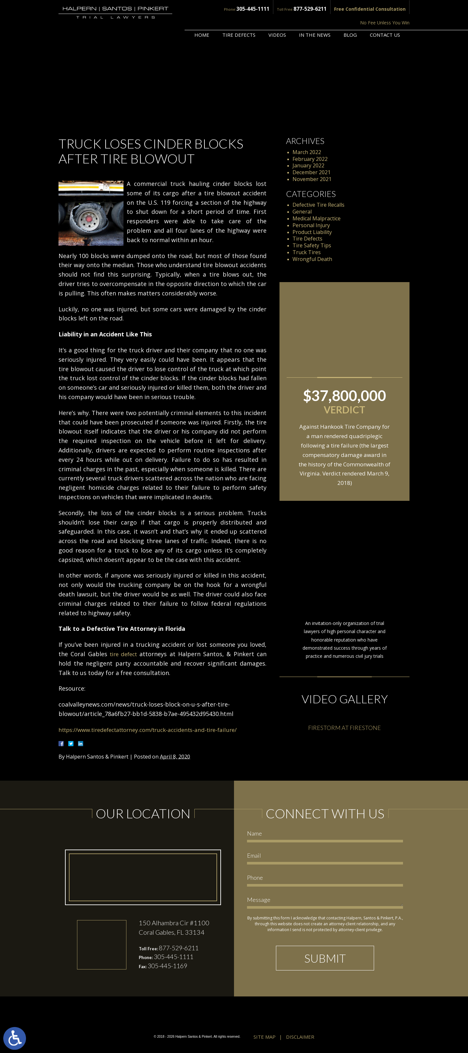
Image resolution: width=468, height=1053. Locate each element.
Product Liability (312, 232)
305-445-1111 (205, 9)
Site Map (265, 1037)
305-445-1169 (169, 966)
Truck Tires (306, 252)
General (302, 211)
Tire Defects (238, 18)
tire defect (124, 654)
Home (201, 18)
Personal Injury (311, 225)
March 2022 (306, 152)
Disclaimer (300, 1037)
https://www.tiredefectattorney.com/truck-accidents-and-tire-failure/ (155, 730)
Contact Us (385, 18)
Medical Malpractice (316, 218)
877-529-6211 (259, 9)
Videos (277, 18)
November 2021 (312, 179)
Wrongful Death (312, 259)
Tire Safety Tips (311, 245)
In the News (315, 18)
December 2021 (311, 172)
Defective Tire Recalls (318, 204)
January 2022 (308, 165)
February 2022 (310, 158)
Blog (350, 18)
